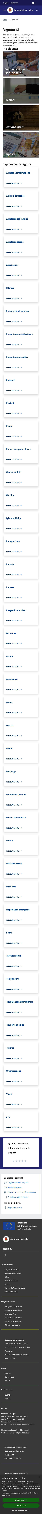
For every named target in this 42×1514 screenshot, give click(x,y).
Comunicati (9, 1376)
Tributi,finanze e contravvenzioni (17, 1347)
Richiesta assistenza (13, 1458)
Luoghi (7, 1394)
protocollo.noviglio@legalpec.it (17, 1430)
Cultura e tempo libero (13, 1310)
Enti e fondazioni (11, 1280)
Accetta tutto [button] (21, 1500)
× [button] (39, 1477)
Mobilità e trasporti (12, 1324)
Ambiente (9, 1350)
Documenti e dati (11, 1291)
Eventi (7, 1398)
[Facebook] (5, 1255)
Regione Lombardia (10, 2)
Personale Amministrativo (15, 1287)
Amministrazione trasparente (16, 1473)
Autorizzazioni (10, 1358)
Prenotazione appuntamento (16, 1447)
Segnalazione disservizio (14, 1450)
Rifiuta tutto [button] (21, 1505)
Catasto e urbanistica (13, 1321)
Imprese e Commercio (13, 1317)
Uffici (7, 1276)
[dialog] (21, 1494)
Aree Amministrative (13, 1273)
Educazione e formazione (14, 1339)
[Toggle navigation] (4, 9)
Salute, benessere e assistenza (16, 1354)
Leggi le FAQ (10, 1454)
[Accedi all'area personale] (33, 3)
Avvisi (7, 1380)
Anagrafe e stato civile (13, 1306)
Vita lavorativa (10, 1313)
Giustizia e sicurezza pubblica (16, 1343)
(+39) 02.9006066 (22, 1432)
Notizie (8, 1373)
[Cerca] (37, 10)
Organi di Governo (12, 1269)
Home (5, 19)
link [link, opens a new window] (9, 1495)
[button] (21, 1510)
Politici (7, 1284)
